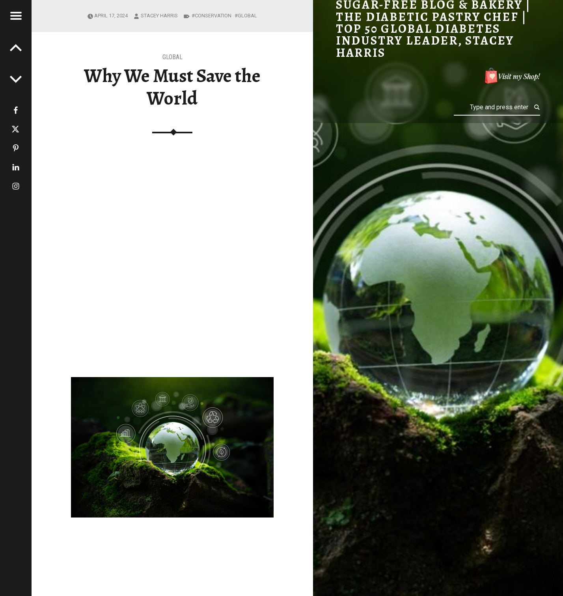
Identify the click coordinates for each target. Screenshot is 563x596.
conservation (213, 16)
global (247, 16)
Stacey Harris (159, 16)
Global (172, 57)
